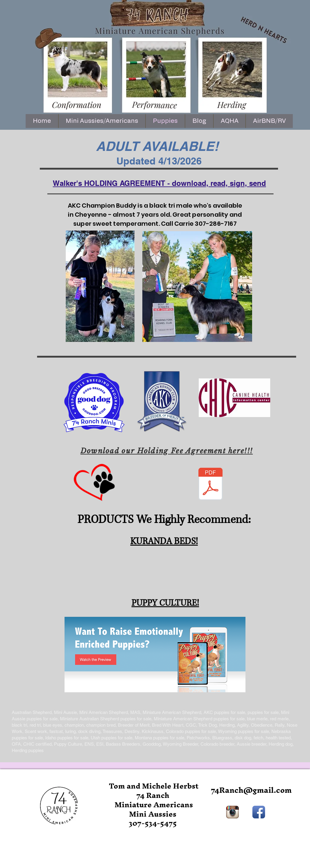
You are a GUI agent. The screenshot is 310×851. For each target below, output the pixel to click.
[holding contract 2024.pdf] (210, 485)
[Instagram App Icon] (232, 812)
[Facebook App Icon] (258, 812)
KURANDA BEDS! (164, 541)
